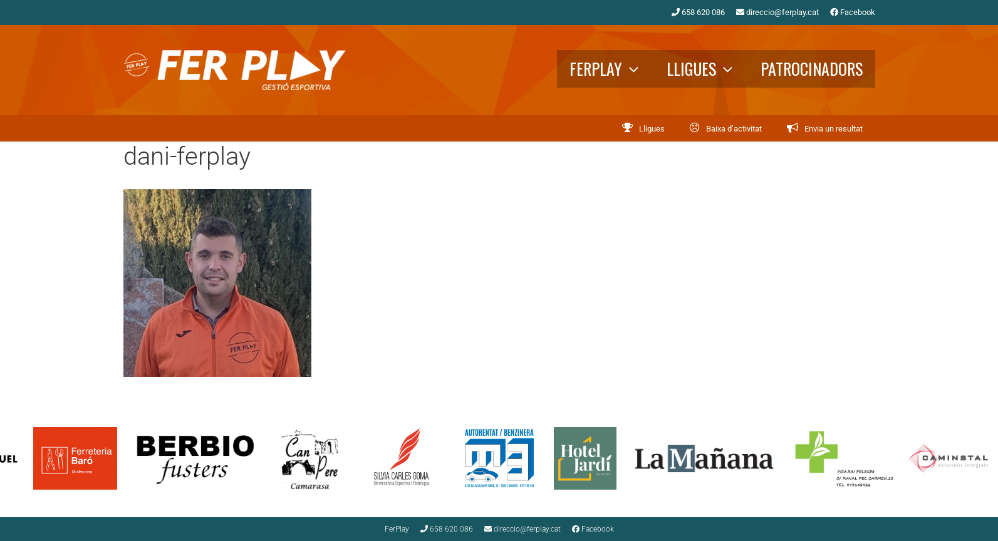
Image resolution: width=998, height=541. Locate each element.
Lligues (707, 69)
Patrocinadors (812, 68)
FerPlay (611, 69)
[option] (207, 458)
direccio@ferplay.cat (777, 12)
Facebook (852, 12)
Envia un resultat (833, 128)
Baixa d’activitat (734, 128)
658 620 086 (698, 12)
